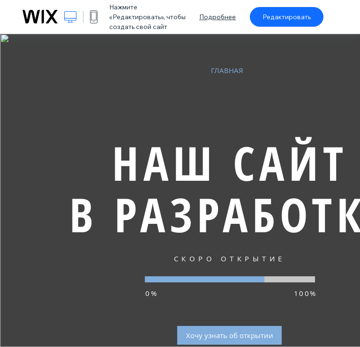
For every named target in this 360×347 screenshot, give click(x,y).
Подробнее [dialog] (217, 17)
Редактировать (286, 17)
